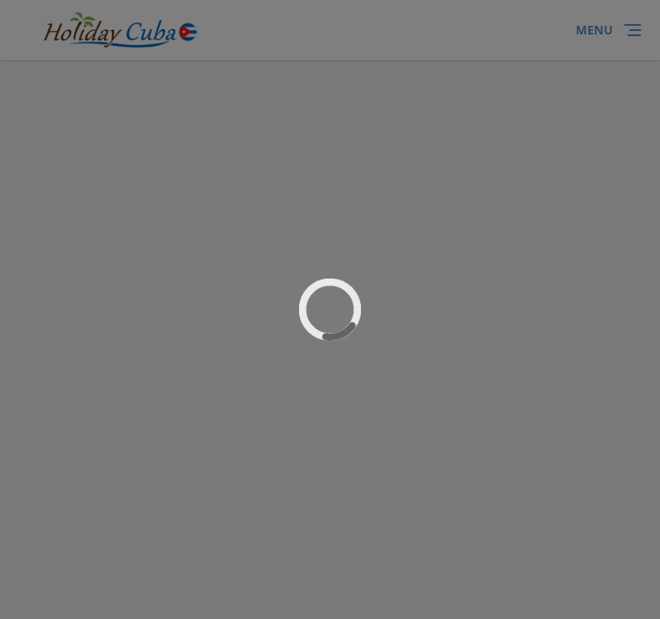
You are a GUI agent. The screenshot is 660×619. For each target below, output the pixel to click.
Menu (594, 29)
